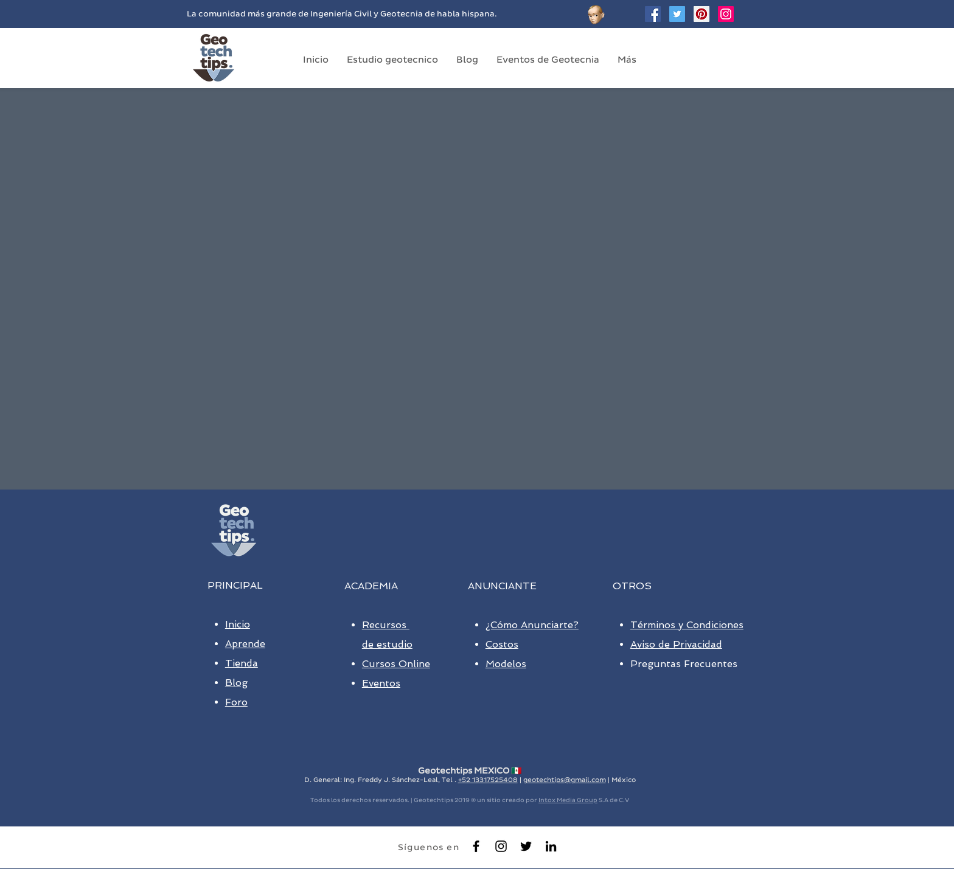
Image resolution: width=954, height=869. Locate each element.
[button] (392, 59)
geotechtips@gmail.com (564, 779)
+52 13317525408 (488, 779)
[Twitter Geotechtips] (677, 14)
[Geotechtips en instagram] (726, 14)
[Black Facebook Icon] (476, 846)
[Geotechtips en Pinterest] (701, 14)
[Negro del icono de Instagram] (501, 846)
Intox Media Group (567, 800)
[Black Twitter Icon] (526, 846)
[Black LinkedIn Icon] (551, 846)
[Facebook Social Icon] (653, 14)
